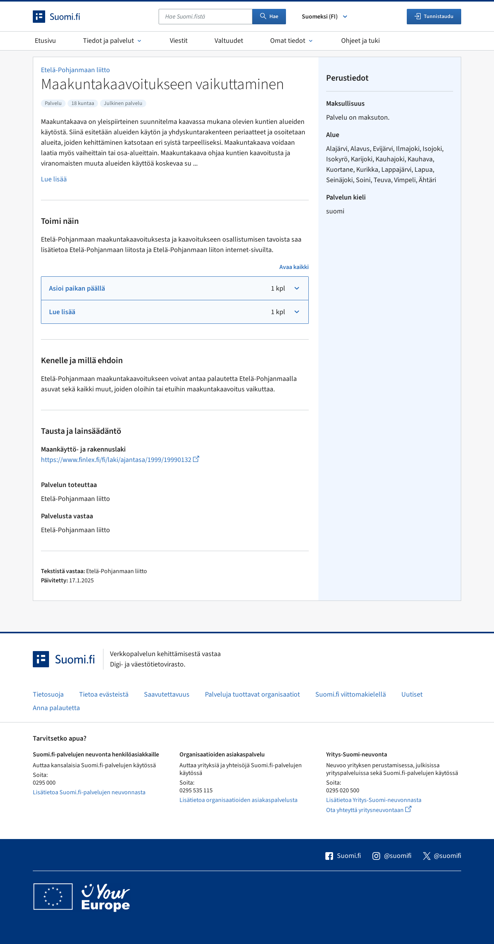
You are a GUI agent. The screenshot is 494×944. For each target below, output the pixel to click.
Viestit (179, 41)
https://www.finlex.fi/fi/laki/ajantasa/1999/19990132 (120, 460)
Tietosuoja (48, 694)
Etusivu (45, 41)
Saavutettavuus (166, 694)
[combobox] (205, 16)
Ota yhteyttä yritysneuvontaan (377, 810)
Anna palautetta (56, 708)
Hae (269, 16)
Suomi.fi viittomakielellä (350, 694)
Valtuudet (229, 41)
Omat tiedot (292, 41)
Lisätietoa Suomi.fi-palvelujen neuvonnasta (89, 792)
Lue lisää (54, 179)
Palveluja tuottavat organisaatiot (252, 694)
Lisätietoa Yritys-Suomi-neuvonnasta (373, 800)
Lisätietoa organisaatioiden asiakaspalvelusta (238, 800)
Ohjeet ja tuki (360, 41)
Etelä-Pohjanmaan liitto (75, 70)
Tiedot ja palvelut (113, 41)
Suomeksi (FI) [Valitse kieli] (325, 16)
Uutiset (412, 694)
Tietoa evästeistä (104, 694)
